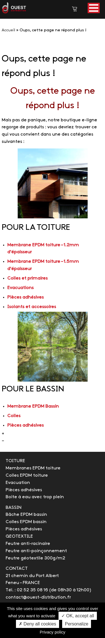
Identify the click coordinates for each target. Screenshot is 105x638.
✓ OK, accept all (77, 615)
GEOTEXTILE (19, 536)
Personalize (76, 624)
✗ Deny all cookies (37, 624)
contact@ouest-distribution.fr (38, 597)
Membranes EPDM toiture (33, 468)
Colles (13, 416)
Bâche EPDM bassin (26, 514)
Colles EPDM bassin (26, 522)
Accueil (8, 30)
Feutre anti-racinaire (28, 544)
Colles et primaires (27, 278)
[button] (94, 8)
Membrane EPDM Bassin (33, 406)
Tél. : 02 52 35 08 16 (27, 590)
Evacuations (20, 288)
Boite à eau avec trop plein (35, 497)
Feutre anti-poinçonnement (36, 551)
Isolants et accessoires (31, 307)
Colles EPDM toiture (27, 475)
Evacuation (18, 483)
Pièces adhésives (25, 297)
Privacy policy (53, 632)
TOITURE (15, 461)
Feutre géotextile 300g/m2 (35, 558)
